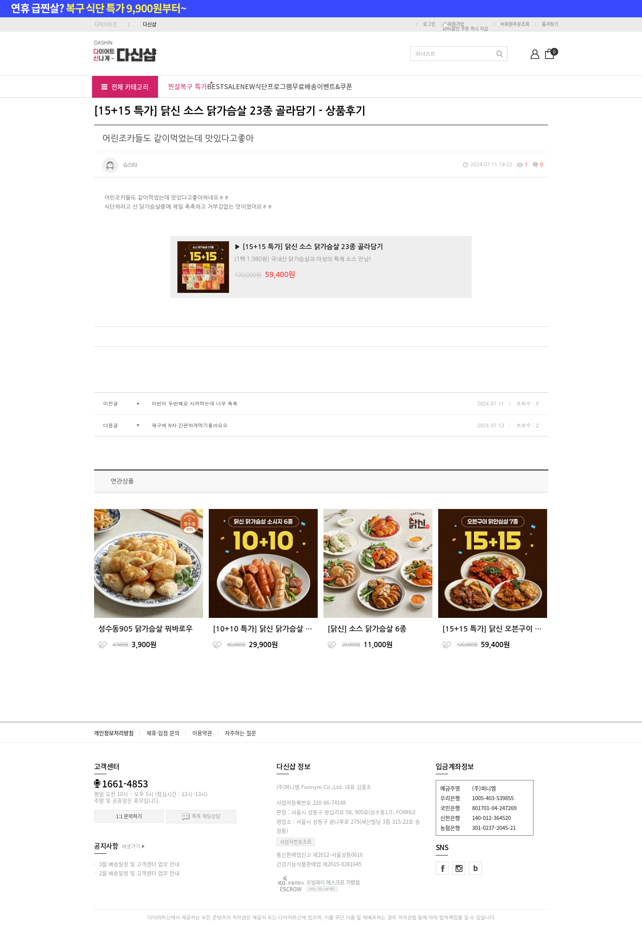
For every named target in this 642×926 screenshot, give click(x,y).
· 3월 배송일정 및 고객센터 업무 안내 (136, 864)
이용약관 (202, 733)
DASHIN (103, 42)
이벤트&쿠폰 (334, 86)
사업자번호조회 (296, 842)
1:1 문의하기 (129, 816)
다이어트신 (105, 24)
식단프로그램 (273, 86)
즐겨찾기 (550, 24)
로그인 (429, 24)
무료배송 (304, 86)
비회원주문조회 (514, 24)
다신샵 (149, 24)
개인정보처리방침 (114, 733)
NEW (247, 86)
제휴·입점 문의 (162, 733)
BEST (215, 86)
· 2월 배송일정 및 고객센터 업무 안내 (136, 873)
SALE (232, 86)
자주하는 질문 (240, 733)
